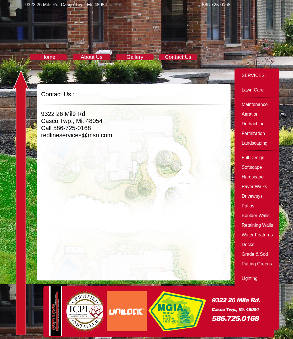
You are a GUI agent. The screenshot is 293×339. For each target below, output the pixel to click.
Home (48, 57)
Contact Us (178, 57)
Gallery (134, 57)
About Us (91, 57)
